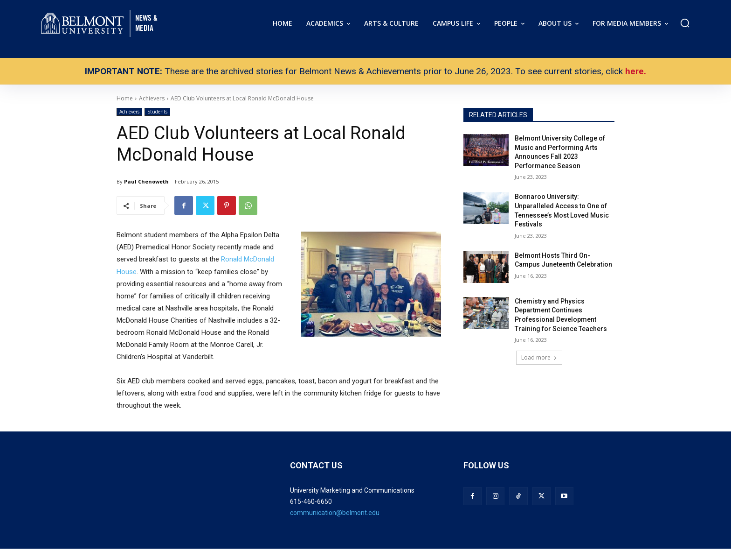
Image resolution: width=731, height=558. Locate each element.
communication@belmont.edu (334, 512)
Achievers (129, 112)
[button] (685, 23)
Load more (539, 357)
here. (635, 71)
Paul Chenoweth (146, 181)
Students (157, 112)
